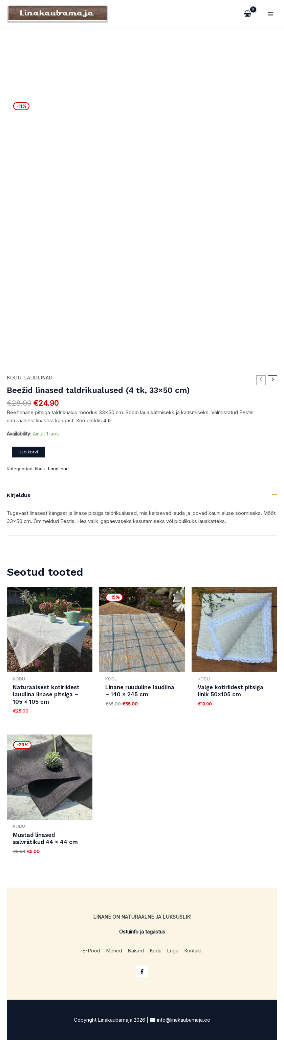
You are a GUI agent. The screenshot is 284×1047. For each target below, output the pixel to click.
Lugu (174, 948)
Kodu (14, 382)
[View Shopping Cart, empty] (247, 16)
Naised (135, 948)
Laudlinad (38, 382)
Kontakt (196, 948)
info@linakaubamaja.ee (183, 1020)
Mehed (112, 948)
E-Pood (88, 948)
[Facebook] (142, 971)
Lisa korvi (28, 455)
